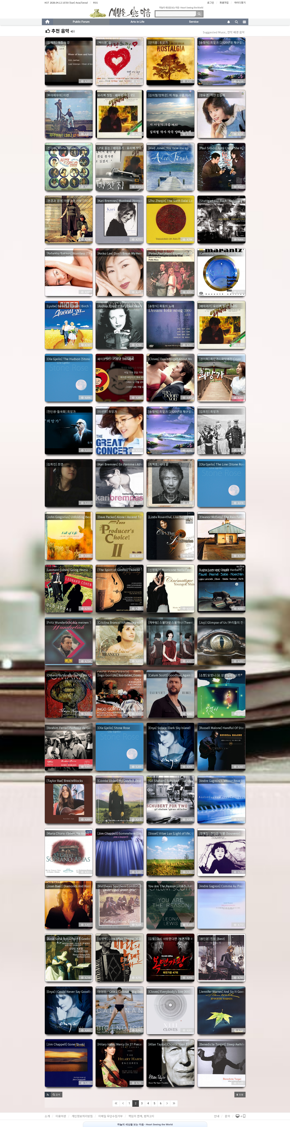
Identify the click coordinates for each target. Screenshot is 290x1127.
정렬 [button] (240, 1094)
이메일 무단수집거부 (110, 1116)
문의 (227, 1116)
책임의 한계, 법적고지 (141, 1116)
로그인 (210, 2)
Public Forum (81, 21)
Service (193, 21)
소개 (47, 1116)
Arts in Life (138, 21)
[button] (48, 1094)
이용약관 (61, 1116)
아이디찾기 (240, 2)
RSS (95, 2)
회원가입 (224, 2)
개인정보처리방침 (82, 1116)
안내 (216, 1116)
